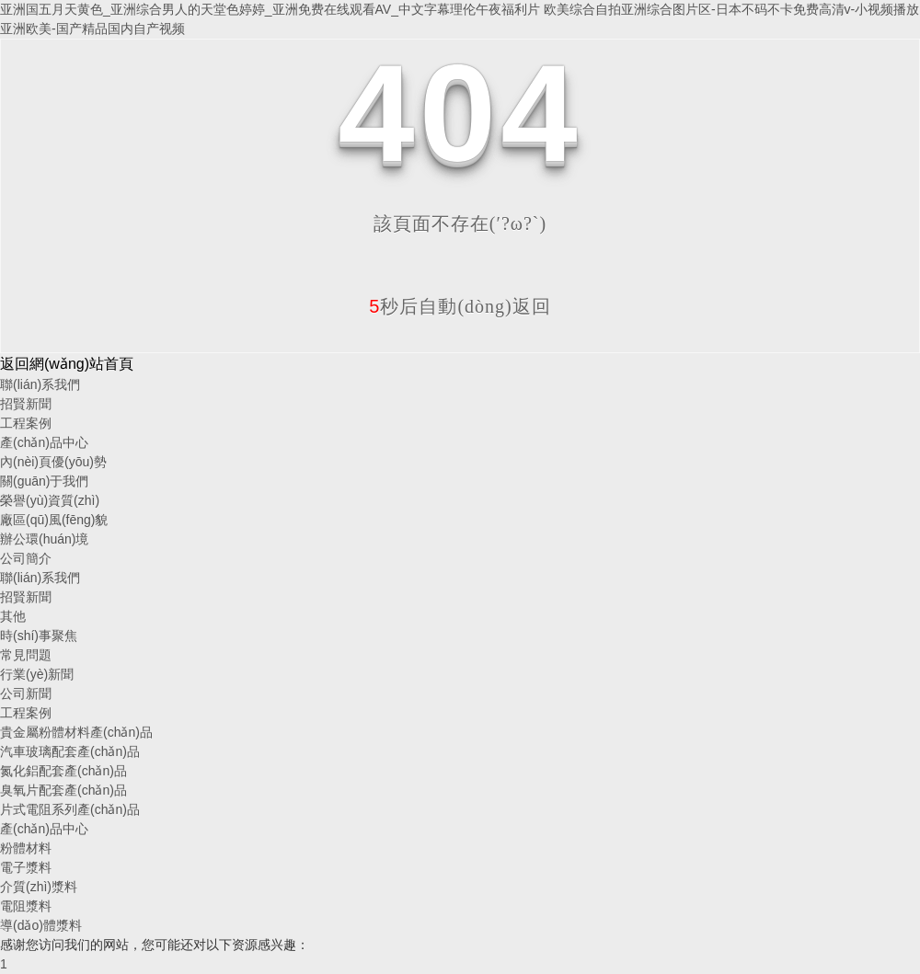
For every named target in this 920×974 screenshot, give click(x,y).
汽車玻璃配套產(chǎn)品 (70, 751)
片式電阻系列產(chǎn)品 (70, 809)
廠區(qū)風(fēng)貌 (54, 519)
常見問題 (26, 654)
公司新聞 (26, 693)
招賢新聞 (26, 403)
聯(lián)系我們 (40, 384)
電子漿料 (26, 867)
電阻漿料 (26, 906)
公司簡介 (26, 558)
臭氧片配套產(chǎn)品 (63, 790)
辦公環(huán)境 (44, 539)
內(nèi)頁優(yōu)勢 (53, 461)
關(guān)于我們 (44, 481)
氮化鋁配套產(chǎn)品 (63, 770)
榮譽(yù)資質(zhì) (49, 500)
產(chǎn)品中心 (44, 442)
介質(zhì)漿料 (38, 886)
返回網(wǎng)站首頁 (66, 364)
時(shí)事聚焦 (38, 635)
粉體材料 (26, 848)
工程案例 (26, 423)
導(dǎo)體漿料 (41, 925)
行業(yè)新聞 (37, 674)
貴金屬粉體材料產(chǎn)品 (76, 732)
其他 (13, 616)
